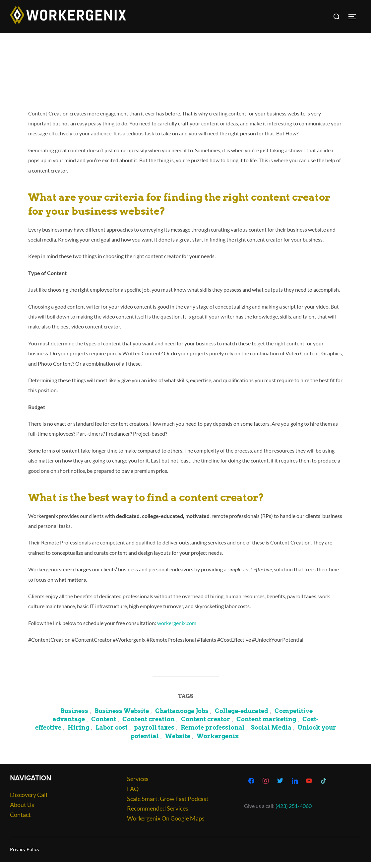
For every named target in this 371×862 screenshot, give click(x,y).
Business (74, 710)
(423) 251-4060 (294, 806)
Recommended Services (157, 808)
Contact (20, 814)
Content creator (205, 719)
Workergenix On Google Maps (166, 818)
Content (103, 719)
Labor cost (111, 727)
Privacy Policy (24, 849)
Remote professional (213, 727)
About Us (22, 804)
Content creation (148, 719)
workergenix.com (176, 623)
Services (138, 778)
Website (177, 736)
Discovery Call (28, 794)
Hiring (78, 727)
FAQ (133, 788)
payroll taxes (154, 727)
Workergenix (218, 736)
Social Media (271, 727)
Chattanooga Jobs (182, 710)
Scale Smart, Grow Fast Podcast (168, 798)
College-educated (241, 710)
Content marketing (266, 719)
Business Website (121, 710)
